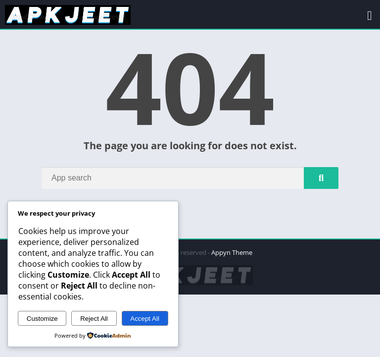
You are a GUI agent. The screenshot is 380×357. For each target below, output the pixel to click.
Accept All (144, 318)
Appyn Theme (231, 252)
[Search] (190, 178)
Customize (42, 318)
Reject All (94, 318)
